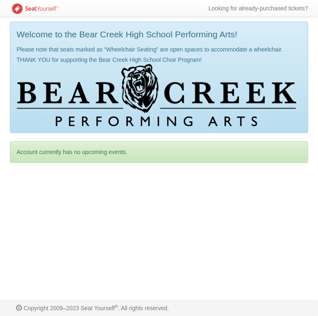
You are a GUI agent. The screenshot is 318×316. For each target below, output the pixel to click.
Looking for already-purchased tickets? (258, 8)
